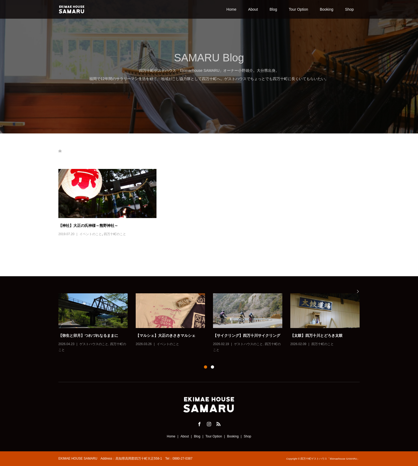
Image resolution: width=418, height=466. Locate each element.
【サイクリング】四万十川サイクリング (246, 335)
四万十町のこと (115, 234)
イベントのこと (90, 234)
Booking (326, 9)
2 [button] (212, 367)
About (253, 9)
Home (231, 9)
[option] (213, 323)
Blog (273, 9)
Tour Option (298, 9)
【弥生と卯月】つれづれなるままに (88, 335)
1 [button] (205, 367)
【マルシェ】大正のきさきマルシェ (165, 335)
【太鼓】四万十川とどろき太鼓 (316, 335)
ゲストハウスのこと (93, 344)
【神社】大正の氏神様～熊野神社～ (88, 225)
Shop (349, 9)
